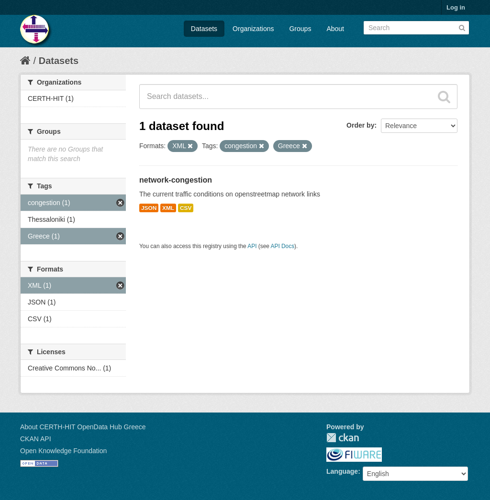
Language (342, 471)
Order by (360, 125)
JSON (148, 208)
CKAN (342, 438)
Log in (455, 7)
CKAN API (35, 439)
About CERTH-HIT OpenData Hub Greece (83, 427)
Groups (300, 29)
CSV (185, 208)
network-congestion (175, 180)
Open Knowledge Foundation (63, 451)
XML (168, 208)
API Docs (283, 246)
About (335, 29)
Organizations (253, 29)
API (251, 246)
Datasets (204, 29)
